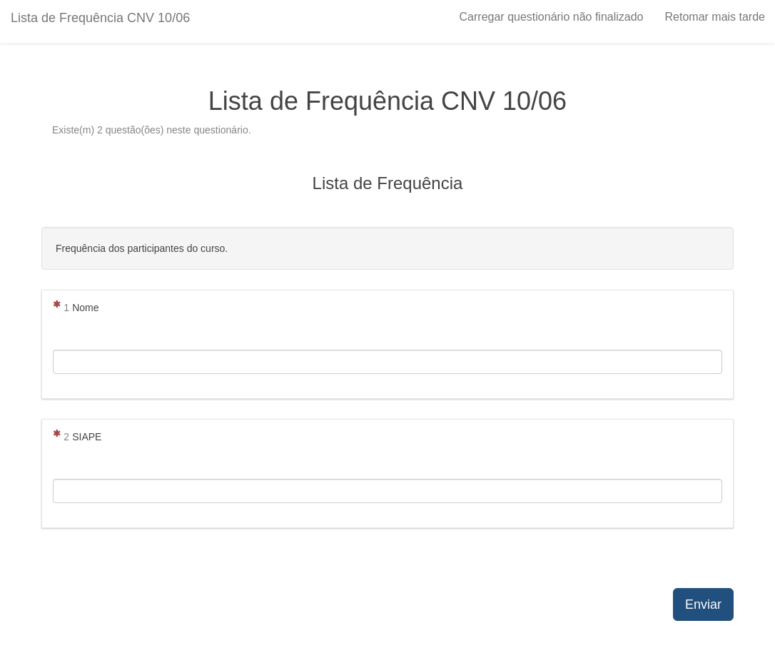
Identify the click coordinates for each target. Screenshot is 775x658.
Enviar (703, 604)
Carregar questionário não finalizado (552, 17)
